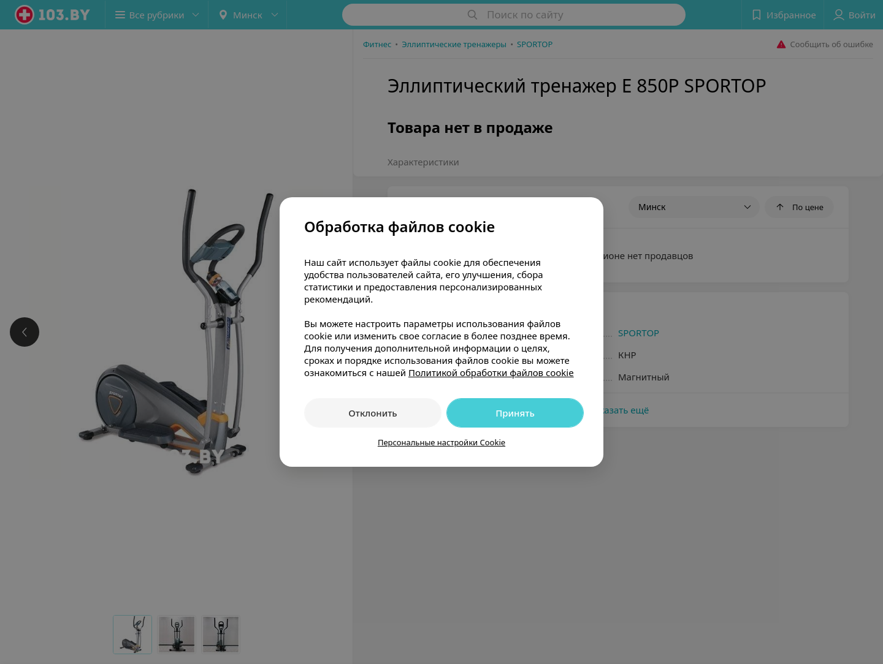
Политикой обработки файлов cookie (491, 372)
